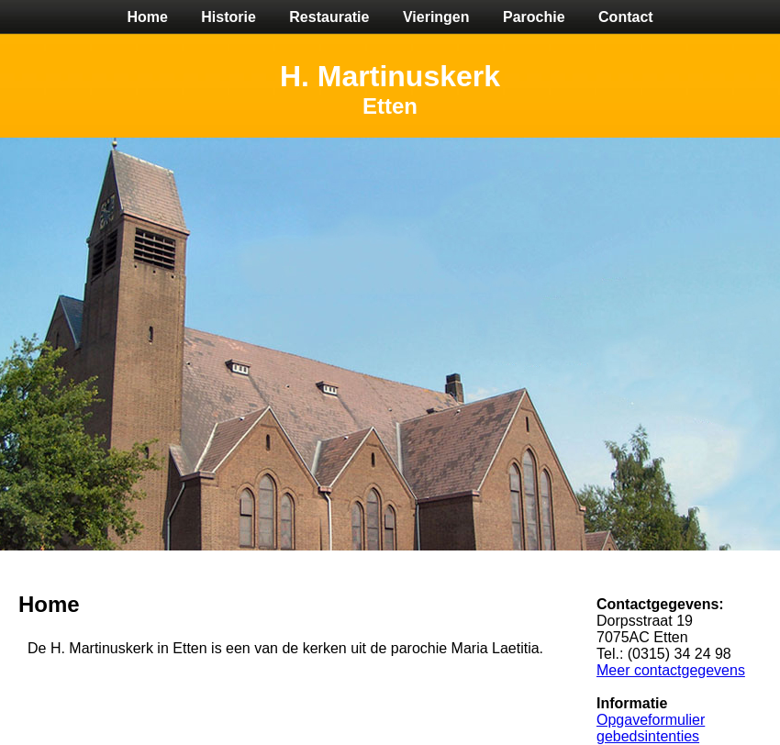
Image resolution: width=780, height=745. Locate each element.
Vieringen (436, 17)
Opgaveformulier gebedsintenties (650, 728)
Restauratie (329, 17)
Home (147, 17)
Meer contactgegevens (670, 670)
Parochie (534, 17)
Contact (625, 17)
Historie (228, 17)
